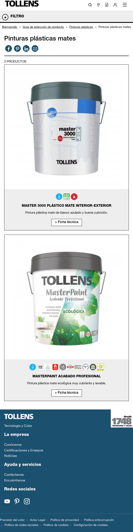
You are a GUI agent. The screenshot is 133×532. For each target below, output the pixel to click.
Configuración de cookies (91, 525)
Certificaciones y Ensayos (23, 450)
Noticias (10, 455)
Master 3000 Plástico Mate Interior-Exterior (66, 206)
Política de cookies (56, 525)
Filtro (17, 16)
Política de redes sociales (21, 525)
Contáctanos (14, 474)
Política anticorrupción (99, 520)
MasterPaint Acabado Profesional (66, 376)
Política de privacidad (64, 520)
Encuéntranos (14, 480)
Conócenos (13, 444)
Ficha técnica (68, 222)
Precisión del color (12, 520)
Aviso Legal (37, 520)
